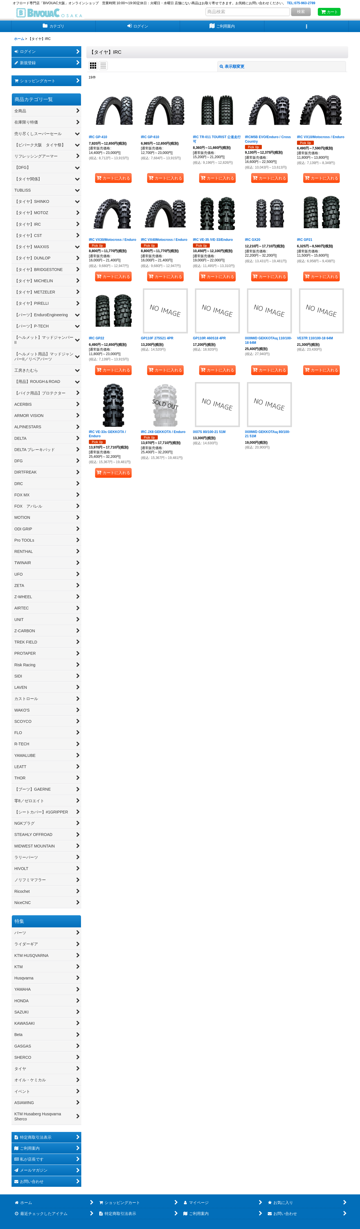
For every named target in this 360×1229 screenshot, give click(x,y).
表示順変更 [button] (232, 66)
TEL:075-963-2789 (301, 3)
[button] (306, 26)
